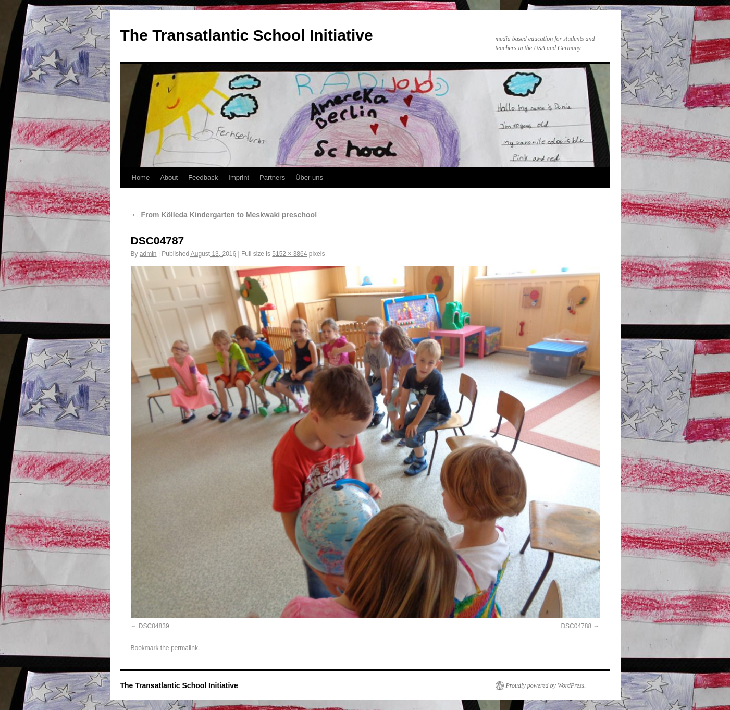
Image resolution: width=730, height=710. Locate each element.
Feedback (203, 177)
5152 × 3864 (289, 254)
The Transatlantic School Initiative (246, 35)
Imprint (238, 177)
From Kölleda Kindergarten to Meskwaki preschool (224, 215)
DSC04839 (154, 626)
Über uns (309, 177)
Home (141, 177)
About (169, 177)
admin (148, 254)
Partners (272, 177)
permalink (184, 648)
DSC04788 (576, 626)
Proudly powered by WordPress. (546, 685)
